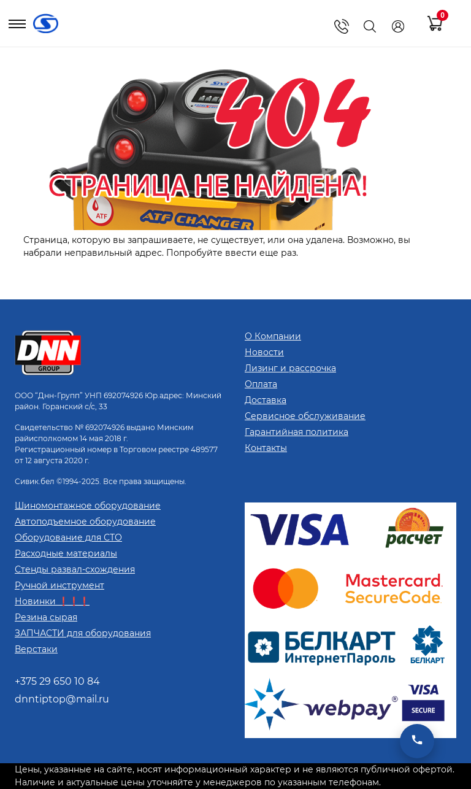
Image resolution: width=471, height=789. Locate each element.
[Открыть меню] (17, 26)
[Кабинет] (398, 26)
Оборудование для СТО (68, 537)
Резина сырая (46, 617)
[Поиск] (370, 26)
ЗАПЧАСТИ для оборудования (83, 633)
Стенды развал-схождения (75, 569)
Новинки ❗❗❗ (52, 601)
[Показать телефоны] (341, 26)
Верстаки (36, 649)
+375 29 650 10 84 (57, 681)
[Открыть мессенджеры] (417, 741)
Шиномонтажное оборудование (88, 505)
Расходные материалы (66, 553)
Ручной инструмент (59, 585)
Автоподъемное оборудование (85, 521)
